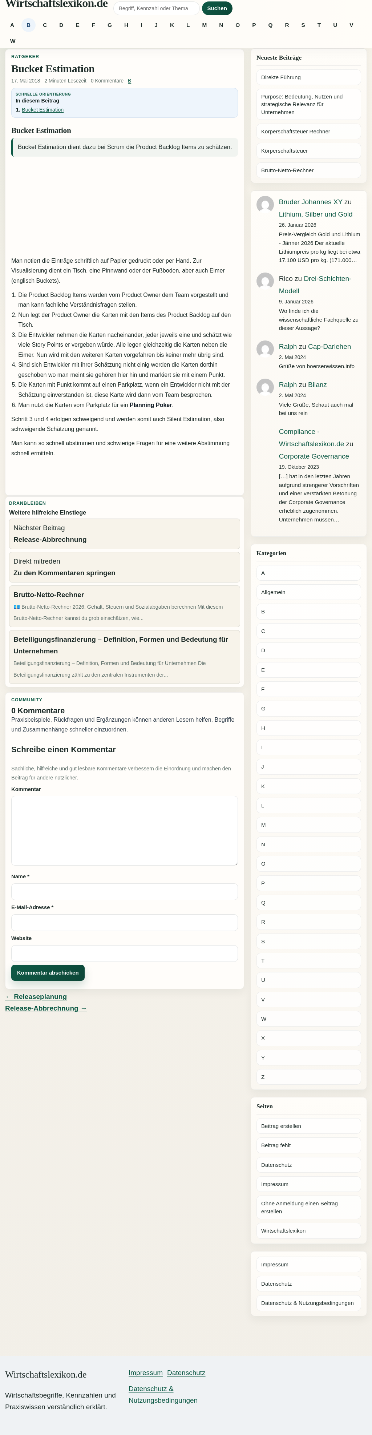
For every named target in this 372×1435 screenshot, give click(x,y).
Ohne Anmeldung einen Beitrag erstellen (299, 1207)
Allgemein (273, 592)
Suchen (217, 8)
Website (21, 938)
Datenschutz (276, 1165)
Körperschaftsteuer (284, 151)
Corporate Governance (314, 456)
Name (20, 876)
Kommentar (26, 789)
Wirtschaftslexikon (283, 1231)
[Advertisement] (124, 207)
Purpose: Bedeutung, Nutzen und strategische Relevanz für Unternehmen (302, 104)
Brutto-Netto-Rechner (287, 170)
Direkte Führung (281, 77)
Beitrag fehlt (276, 1145)
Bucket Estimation (43, 110)
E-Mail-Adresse (32, 907)
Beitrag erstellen (281, 1126)
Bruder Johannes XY (311, 202)
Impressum (274, 1184)
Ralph (288, 346)
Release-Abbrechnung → (46, 1008)
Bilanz (317, 384)
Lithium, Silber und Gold (316, 214)
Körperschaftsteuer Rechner (295, 131)
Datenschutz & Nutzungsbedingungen (307, 1303)
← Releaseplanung (36, 996)
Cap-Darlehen (329, 346)
